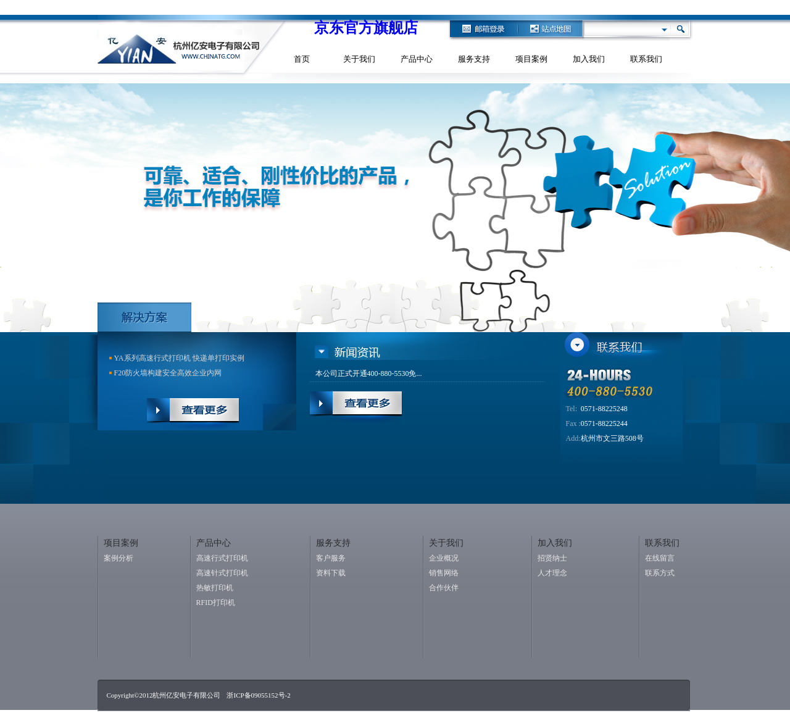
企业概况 (444, 558)
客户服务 (331, 558)
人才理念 (552, 573)
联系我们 (646, 59)
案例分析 (118, 558)
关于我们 (359, 59)
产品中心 (417, 59)
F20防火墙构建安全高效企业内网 (168, 373)
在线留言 (660, 558)
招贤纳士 (552, 558)
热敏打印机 (214, 587)
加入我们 (589, 59)
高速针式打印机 (222, 573)
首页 (302, 59)
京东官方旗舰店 (366, 28)
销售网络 (444, 573)
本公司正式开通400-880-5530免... (368, 373)
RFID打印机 (215, 602)
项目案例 (531, 59)
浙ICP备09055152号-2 (258, 695)
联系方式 (660, 573)
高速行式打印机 (222, 558)
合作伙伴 (444, 587)
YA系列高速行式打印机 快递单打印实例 (179, 358)
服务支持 (474, 59)
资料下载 (331, 573)
